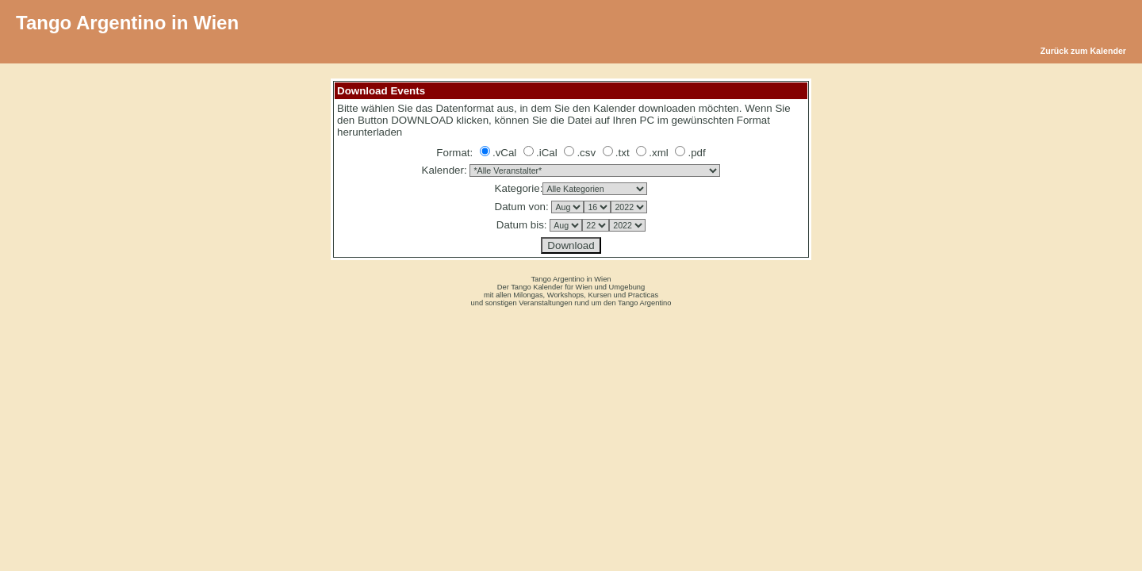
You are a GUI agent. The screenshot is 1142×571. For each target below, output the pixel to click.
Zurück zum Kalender (1083, 51)
